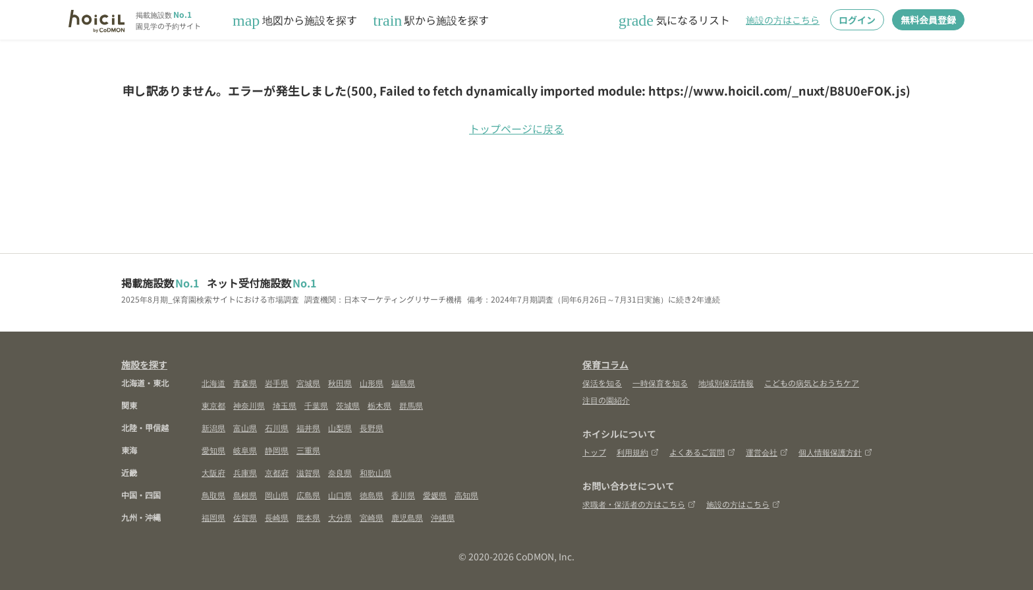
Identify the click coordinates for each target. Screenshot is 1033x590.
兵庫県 (245, 472)
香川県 (403, 494)
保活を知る (602, 382)
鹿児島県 (407, 517)
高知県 (466, 494)
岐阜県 (245, 450)
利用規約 (638, 451)
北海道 (213, 382)
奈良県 (340, 472)
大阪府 (213, 472)
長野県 (371, 427)
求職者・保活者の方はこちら (639, 504)
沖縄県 (443, 517)
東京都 (213, 405)
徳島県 (371, 494)
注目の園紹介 (606, 399)
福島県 (403, 382)
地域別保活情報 (726, 382)
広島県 (308, 494)
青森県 (245, 382)
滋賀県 (308, 472)
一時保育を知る (660, 382)
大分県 (340, 517)
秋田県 (340, 382)
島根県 (245, 494)
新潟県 (213, 427)
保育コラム (605, 364)
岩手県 (277, 382)
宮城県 (308, 382)
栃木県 (379, 405)
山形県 (371, 382)
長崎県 (277, 517)
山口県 (340, 494)
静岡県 (277, 450)
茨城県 (348, 405)
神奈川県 (249, 405)
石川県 (277, 427)
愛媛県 (435, 494)
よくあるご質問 (702, 451)
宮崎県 (371, 517)
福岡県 (213, 517)
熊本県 (308, 517)
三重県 (308, 450)
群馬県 (411, 405)
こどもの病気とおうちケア (811, 382)
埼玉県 (284, 405)
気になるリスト (674, 20)
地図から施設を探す (295, 20)
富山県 (245, 427)
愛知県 (213, 450)
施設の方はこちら (783, 19)
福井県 (308, 427)
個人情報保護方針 (835, 451)
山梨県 (340, 427)
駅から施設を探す (431, 20)
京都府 (277, 472)
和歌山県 (375, 472)
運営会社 (767, 451)
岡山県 (277, 494)
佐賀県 (245, 517)
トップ (594, 451)
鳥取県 (213, 494)
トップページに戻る (516, 128)
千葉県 (316, 405)
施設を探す (144, 364)
